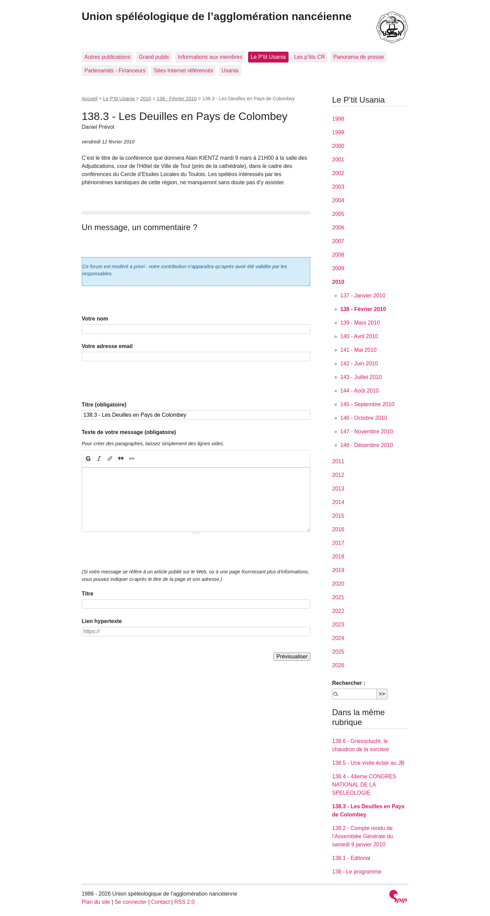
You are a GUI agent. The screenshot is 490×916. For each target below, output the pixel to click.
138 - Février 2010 (177, 98)
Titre (87, 594)
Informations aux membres (210, 57)
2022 (338, 611)
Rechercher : (348, 683)
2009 (338, 268)
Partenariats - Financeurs (115, 70)
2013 (338, 488)
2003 (338, 187)
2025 (338, 652)
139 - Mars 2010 (360, 323)
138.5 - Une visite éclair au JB (368, 763)
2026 (338, 665)
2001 (338, 159)
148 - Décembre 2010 (366, 445)
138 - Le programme (356, 872)
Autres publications (107, 57)
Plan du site (96, 902)
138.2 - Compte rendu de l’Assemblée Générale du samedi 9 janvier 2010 (362, 836)
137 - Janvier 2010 (363, 295)
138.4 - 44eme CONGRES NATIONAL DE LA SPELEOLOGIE (364, 785)
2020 (338, 584)
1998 (338, 119)
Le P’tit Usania (268, 57)
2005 (338, 214)
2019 (338, 570)
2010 (145, 98)
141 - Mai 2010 (358, 350)
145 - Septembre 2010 (367, 404)
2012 (338, 475)
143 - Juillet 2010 (361, 377)
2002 (338, 173)
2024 (338, 638)
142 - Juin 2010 (359, 363)
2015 (338, 516)
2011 (338, 461)
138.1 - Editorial (351, 858)
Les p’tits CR (309, 57)
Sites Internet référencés (183, 70)
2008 (338, 255)
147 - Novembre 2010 (366, 431)
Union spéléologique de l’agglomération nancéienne (217, 16)
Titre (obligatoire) (104, 405)
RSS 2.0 (184, 902)
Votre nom (95, 319)
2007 (338, 241)
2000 (338, 146)
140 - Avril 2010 (359, 336)
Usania (230, 70)
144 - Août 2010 (359, 391)
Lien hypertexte (102, 621)
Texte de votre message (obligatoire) (129, 432)
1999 (338, 132)
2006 (338, 227)
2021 (338, 597)
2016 (338, 529)
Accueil (89, 98)
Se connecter (131, 902)
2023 (338, 624)
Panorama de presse (358, 57)
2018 (338, 556)
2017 (338, 543)
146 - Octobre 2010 (363, 418)
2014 (338, 502)
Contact (160, 902)
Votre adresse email (107, 346)
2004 (338, 200)
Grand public (154, 57)
